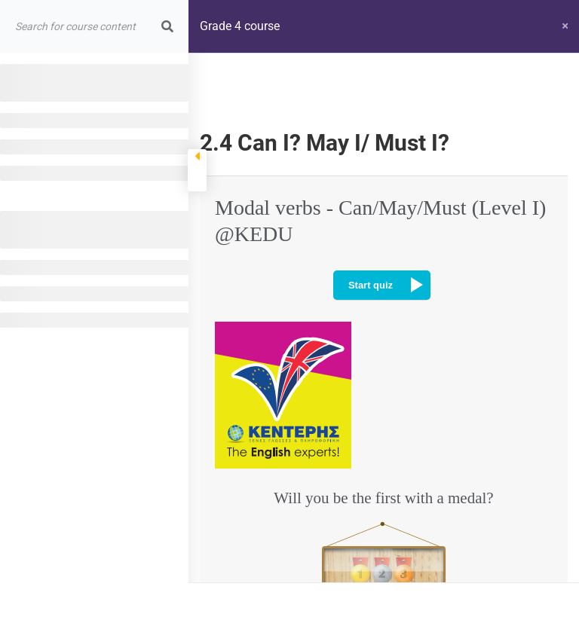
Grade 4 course (240, 26)
